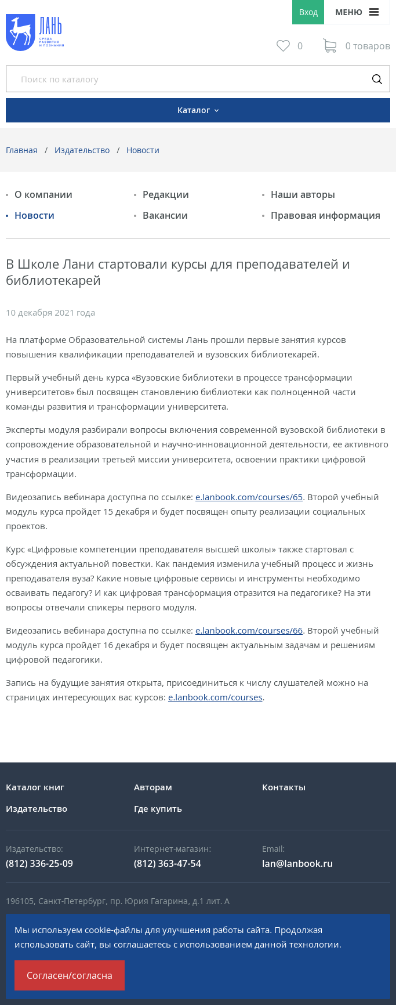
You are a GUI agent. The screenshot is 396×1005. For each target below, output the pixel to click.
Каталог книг (35, 787)
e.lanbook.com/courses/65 (249, 496)
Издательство (82, 150)
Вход (308, 11)
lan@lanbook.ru (297, 863)
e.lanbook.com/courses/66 (249, 630)
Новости (142, 150)
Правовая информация (325, 215)
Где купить (158, 808)
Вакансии (165, 215)
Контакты (284, 787)
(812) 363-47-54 (167, 863)
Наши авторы (303, 194)
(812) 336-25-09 (39, 863)
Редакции (166, 194)
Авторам (153, 787)
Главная (22, 150)
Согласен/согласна (69, 975)
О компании (43, 194)
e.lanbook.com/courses (215, 697)
